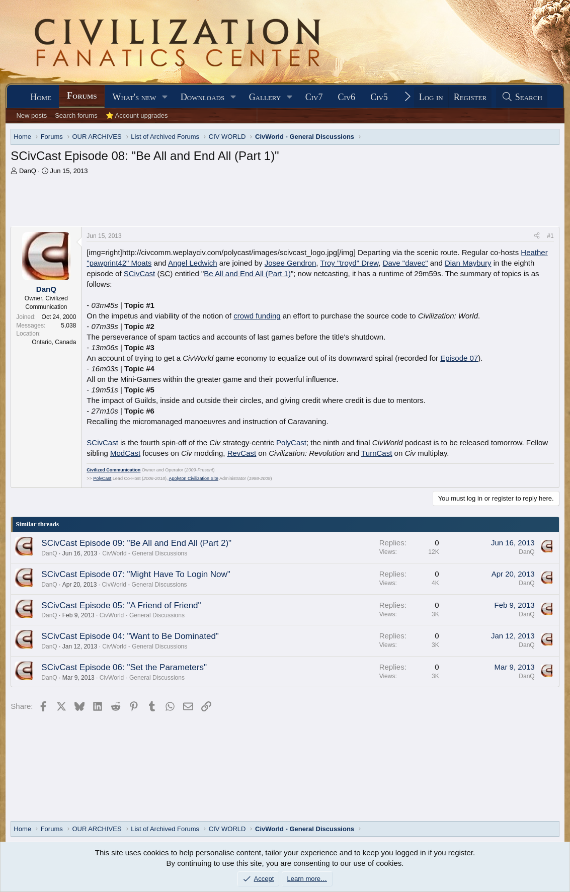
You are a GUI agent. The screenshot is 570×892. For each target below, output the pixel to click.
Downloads (202, 97)
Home (40, 97)
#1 (550, 235)
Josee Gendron (290, 263)
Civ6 (346, 97)
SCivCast (139, 273)
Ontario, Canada (54, 342)
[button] (165, 97)
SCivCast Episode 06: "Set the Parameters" (124, 667)
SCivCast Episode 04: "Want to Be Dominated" (130, 636)
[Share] (536, 236)
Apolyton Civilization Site (193, 478)
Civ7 (314, 97)
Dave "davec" (405, 263)
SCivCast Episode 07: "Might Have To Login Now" (135, 574)
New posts (31, 115)
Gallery (265, 97)
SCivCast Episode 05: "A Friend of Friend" (121, 605)
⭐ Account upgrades (137, 115)
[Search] (521, 97)
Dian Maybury (468, 263)
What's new (134, 97)
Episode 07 (459, 358)
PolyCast (291, 442)
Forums (82, 96)
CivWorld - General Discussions (144, 553)
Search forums (76, 115)
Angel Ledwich (192, 263)
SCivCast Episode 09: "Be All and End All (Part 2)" (136, 543)
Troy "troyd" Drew (349, 263)
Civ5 (379, 97)
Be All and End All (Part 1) (247, 273)
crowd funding (256, 315)
